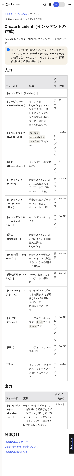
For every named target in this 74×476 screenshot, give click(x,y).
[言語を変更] (50, 4)
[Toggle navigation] (69, 4)
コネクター (10, 14)
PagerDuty (22, 14)
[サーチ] (45, 4)
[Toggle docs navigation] (2, 4)
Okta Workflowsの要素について (21, 446)
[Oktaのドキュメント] (12, 4)
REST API (16, 451)
